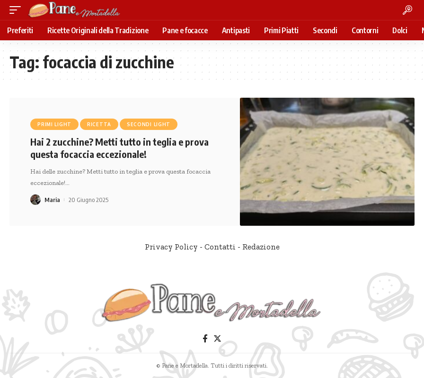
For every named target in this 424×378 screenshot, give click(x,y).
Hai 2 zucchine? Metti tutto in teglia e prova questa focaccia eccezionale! (119, 148)
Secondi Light (148, 124)
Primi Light (54, 124)
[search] (407, 10)
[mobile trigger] (17, 10)
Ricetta (99, 124)
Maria (52, 199)
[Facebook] (205, 339)
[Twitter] (217, 339)
